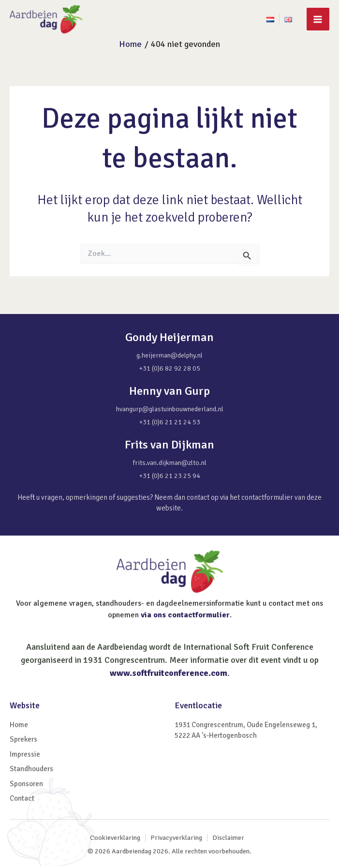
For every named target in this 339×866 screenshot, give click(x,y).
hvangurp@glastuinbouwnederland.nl (169, 409)
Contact (22, 798)
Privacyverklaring (176, 837)
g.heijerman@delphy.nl (169, 356)
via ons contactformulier (185, 615)
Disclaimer (228, 837)
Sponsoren (26, 783)
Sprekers (23, 739)
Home (19, 724)
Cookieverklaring (115, 837)
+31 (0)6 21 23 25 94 (169, 476)
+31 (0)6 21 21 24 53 (169, 422)
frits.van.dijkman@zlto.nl (169, 463)
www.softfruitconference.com (168, 673)
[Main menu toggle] (318, 19)
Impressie (25, 754)
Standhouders (31, 768)
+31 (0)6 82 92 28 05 (169, 369)
